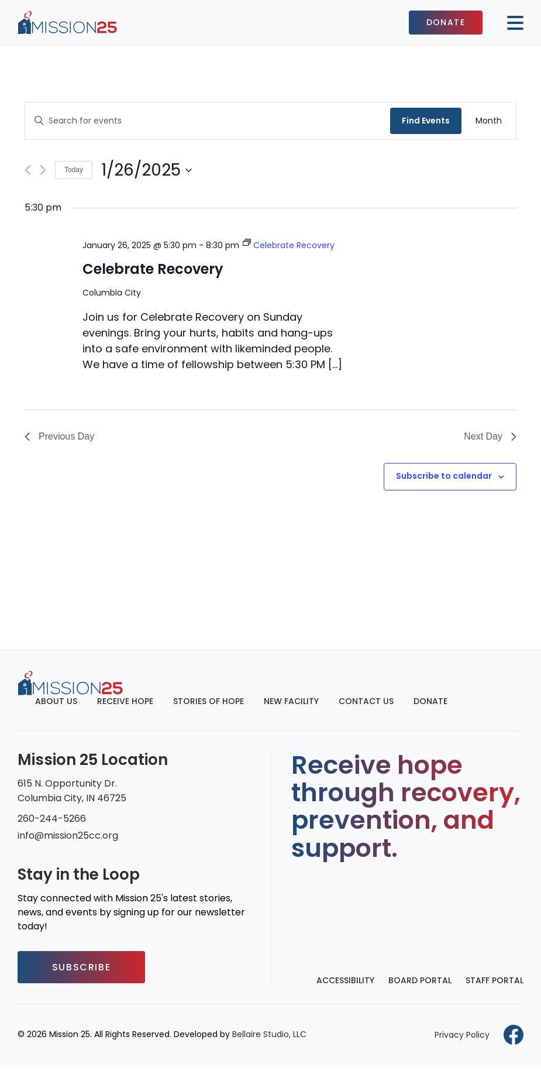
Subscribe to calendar (444, 476)
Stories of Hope (208, 701)
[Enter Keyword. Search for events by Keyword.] (207, 120)
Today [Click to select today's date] (73, 170)
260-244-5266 (52, 818)
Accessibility (345, 980)
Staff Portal (494, 980)
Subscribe (81, 967)
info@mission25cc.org (68, 835)
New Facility (291, 701)
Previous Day (59, 436)
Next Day (490, 436)
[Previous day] (28, 170)
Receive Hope (125, 701)
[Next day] (43, 170)
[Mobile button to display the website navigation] (510, 23)
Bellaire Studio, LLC (269, 1034)
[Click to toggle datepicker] (146, 170)
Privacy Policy (462, 1035)
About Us (56, 701)
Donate (445, 22)
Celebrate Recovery (152, 269)
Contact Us (366, 701)
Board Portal (420, 980)
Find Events (426, 120)
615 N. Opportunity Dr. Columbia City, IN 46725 (72, 791)
